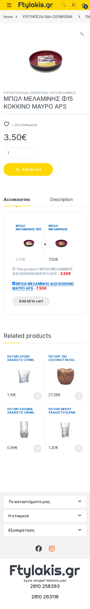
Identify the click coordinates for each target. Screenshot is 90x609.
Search (63, 5)
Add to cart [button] (37, 396)
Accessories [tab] (17, 199)
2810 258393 (45, 586)
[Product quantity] (20, 152)
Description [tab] (61, 199)
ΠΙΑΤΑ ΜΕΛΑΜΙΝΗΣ (62, 93)
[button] (82, 34)
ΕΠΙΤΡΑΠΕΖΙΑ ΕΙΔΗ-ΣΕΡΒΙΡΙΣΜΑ (47, 17)
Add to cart (31, 169)
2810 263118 (45, 597)
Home (8, 17)
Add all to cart (31, 301)
